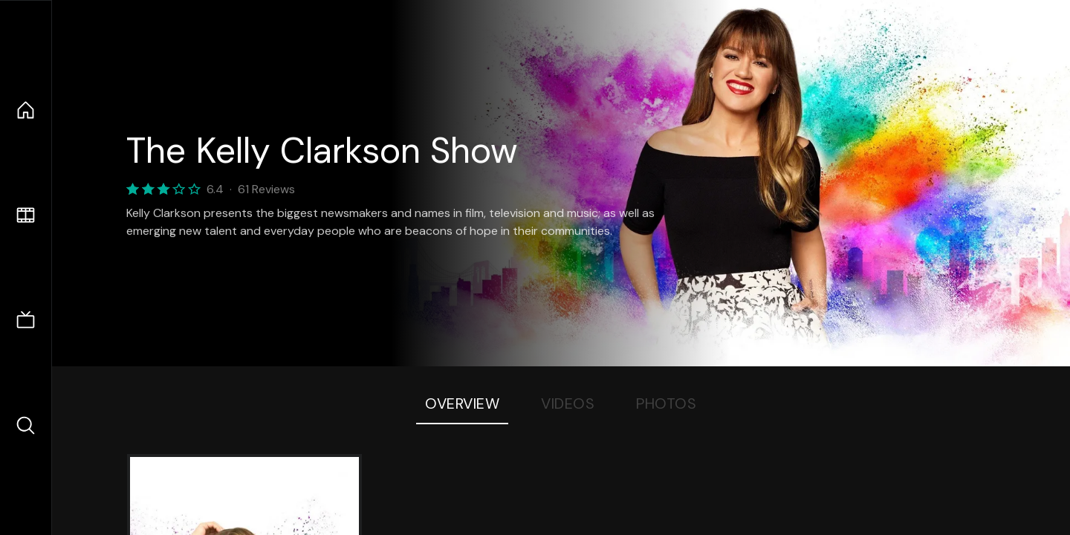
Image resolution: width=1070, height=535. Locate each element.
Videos (567, 403)
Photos (666, 403)
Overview (462, 403)
